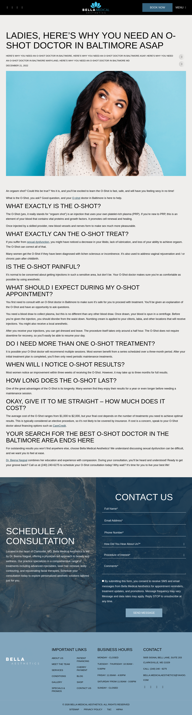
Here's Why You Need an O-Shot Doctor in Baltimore (39, 55)
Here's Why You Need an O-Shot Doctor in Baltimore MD (94, 60)
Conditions (59, 676)
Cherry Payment (82, 668)
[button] (182, 57)
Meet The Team (61, 664)
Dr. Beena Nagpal (16, 460)
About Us (57, 658)
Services (57, 670)
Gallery (57, 682)
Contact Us (84, 688)
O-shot (76, 198)
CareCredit (59, 425)
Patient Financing (83, 659)
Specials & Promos (58, 689)
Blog (80, 676)
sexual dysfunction (38, 241)
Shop (80, 682)
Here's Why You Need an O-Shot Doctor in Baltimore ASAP (109, 55)
